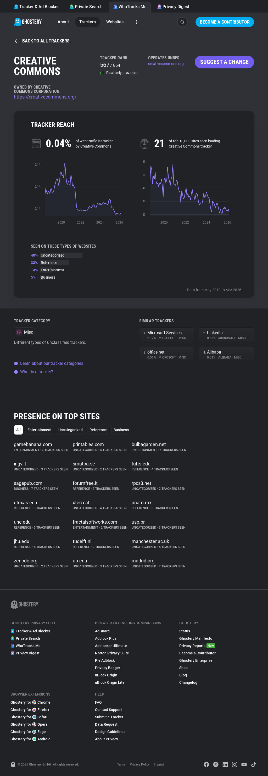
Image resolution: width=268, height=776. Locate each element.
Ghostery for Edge (28, 732)
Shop (183, 668)
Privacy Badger (107, 668)
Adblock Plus (105, 638)
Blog (183, 675)
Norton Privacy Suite (112, 653)
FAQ (98, 702)
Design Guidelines (110, 732)
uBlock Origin (106, 675)
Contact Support (108, 710)
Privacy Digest (173, 6)
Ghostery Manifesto (195, 638)
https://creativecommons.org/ (45, 97)
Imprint (159, 764)
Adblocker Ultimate (111, 646)
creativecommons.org (166, 64)
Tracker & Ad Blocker (36, 6)
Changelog (188, 682)
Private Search (86, 6)
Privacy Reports (197, 645)
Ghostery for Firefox (29, 710)
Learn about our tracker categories (48, 363)
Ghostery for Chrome (30, 702)
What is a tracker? (33, 371)
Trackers (87, 21)
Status (184, 631)
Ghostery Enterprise (196, 660)
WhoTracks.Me (130, 6)
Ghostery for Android (30, 739)
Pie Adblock (105, 660)
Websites (115, 21)
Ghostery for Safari (28, 717)
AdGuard (102, 631)
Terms (121, 764)
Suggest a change (224, 62)
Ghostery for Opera (29, 724)
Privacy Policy (140, 764)
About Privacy (106, 739)
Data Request (106, 724)
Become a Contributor (225, 22)
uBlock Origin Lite (110, 682)
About (63, 21)
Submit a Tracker (109, 717)
